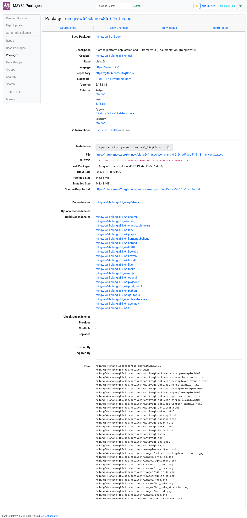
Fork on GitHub (227, 5)
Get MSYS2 (208, 5)
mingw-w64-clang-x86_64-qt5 (114, 55)
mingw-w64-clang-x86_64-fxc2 (115, 230)
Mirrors (10, 99)
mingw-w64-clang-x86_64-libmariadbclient (122, 238)
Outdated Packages (18, 33)
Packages (12, 55)
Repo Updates (15, 25)
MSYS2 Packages (22, 6)
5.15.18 (100, 103)
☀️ (196, 5)
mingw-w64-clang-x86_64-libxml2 (116, 256)
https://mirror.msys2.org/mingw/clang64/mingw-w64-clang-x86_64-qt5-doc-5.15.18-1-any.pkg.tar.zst (159, 154)
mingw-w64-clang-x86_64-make (115, 269)
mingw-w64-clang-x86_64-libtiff (115, 247)
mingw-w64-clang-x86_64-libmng (116, 243)
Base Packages (16, 48)
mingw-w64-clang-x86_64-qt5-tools (118, 295)
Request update (48, 516)
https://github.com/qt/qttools (115, 73)
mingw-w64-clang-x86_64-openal (116, 277)
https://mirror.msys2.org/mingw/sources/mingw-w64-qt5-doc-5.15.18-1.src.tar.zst (148, 189)
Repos (10, 40)
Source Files (68, 27)
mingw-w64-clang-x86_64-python (116, 290)
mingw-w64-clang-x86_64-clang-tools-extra (123, 225)
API (241, 5)
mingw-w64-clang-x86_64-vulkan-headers (121, 299)
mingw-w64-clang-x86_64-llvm (115, 264)
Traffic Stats (14, 92)
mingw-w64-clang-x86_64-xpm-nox (117, 303)
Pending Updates (17, 18)
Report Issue (219, 27)
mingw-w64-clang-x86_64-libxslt (116, 260)
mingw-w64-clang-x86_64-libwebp (117, 251)
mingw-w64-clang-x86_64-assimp (117, 217)
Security (11, 77)
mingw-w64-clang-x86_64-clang (115, 221)
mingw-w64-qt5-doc (108, 36)
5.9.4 (99, 113)
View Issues (169, 27)
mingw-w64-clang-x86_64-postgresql (119, 286)
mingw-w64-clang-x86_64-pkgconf (117, 282)
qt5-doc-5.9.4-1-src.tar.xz (119, 113)
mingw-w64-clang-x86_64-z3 (113, 308)
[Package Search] (113, 6)
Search (136, 5)
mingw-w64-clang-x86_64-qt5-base (117, 202)
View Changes (118, 27)
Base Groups (14, 62)
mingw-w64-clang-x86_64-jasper (116, 234)
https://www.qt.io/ (107, 67)
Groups (10, 69)
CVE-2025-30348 (106, 130)
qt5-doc (100, 94)
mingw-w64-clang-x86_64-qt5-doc (98, 18)
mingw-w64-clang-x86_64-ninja (115, 273)
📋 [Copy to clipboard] (169, 147)
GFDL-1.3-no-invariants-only (113, 79)
